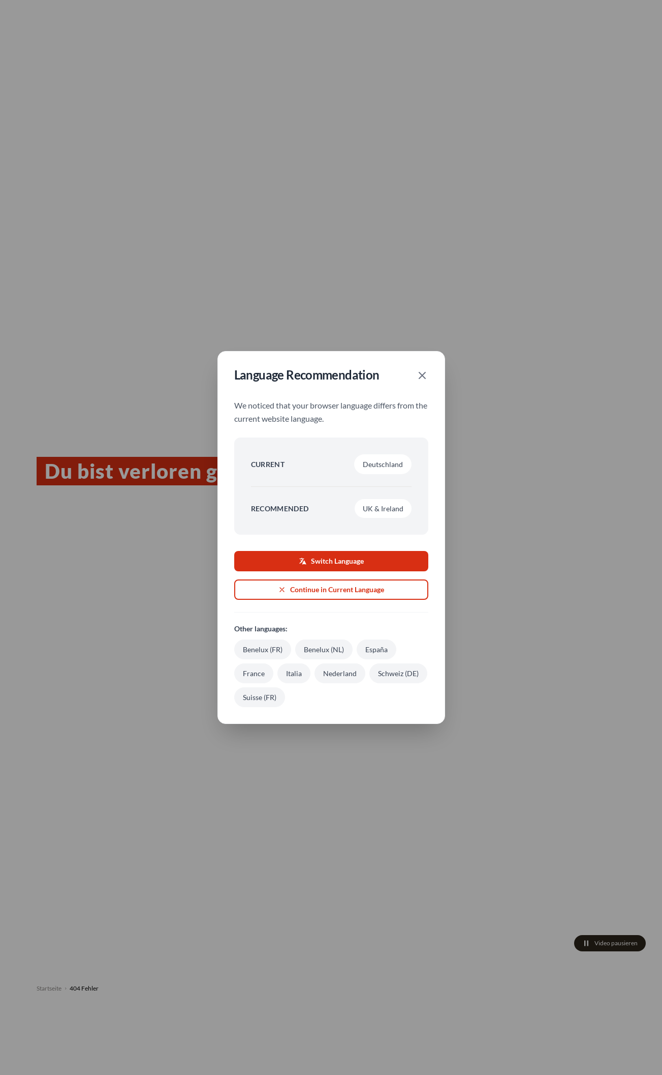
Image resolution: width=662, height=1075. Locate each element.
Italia (294, 673)
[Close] (422, 375)
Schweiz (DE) (398, 673)
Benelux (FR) (262, 649)
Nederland (340, 673)
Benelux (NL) (324, 649)
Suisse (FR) (259, 697)
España (376, 649)
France (254, 673)
